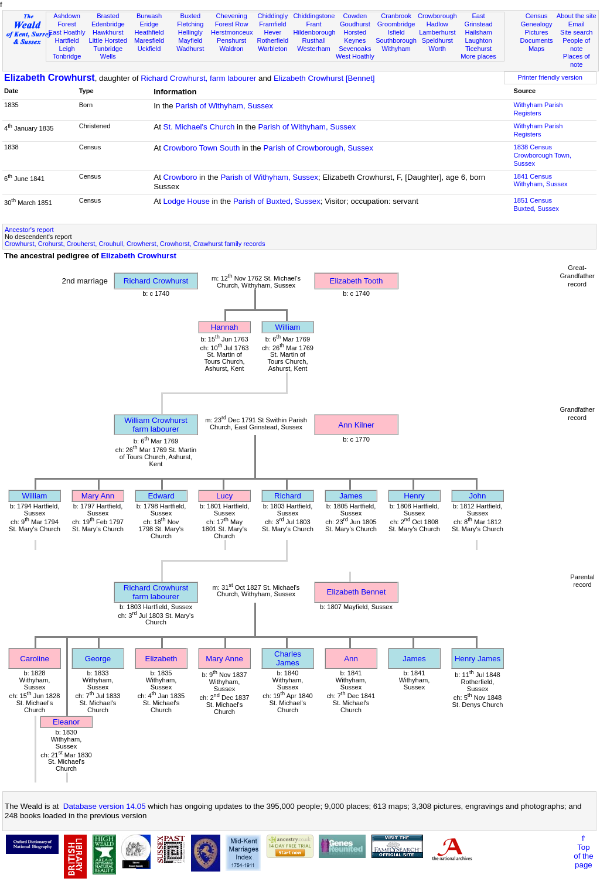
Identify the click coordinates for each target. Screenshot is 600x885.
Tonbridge (67, 56)
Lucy (224, 495)
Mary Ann (97, 495)
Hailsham (478, 32)
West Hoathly (355, 56)
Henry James (478, 658)
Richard (287, 495)
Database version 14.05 (104, 806)
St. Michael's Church (199, 126)
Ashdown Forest (66, 20)
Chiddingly (272, 15)
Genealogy (537, 24)
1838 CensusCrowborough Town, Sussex (543, 155)
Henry (414, 495)
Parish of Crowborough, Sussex (318, 147)
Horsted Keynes (354, 36)
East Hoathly (67, 32)
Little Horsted (108, 40)
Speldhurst (437, 40)
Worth (437, 48)
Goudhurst (355, 24)
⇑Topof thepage (583, 851)
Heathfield (149, 32)
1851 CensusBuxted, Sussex (536, 204)
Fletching (190, 24)
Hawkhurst (108, 32)
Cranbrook (396, 15)
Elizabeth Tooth (356, 280)
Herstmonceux (232, 32)
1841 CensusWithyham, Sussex (541, 180)
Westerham (313, 48)
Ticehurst (478, 48)
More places (478, 56)
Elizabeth (161, 658)
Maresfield (149, 40)
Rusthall (314, 40)
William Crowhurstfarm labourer (155, 424)
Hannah (224, 327)
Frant (314, 24)
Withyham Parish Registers (538, 109)
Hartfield (66, 40)
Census (537, 15)
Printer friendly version (549, 77)
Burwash (149, 15)
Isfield (396, 32)
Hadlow (437, 24)
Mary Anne (224, 658)
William (288, 327)
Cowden (355, 15)
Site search (576, 32)
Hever (273, 32)
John (477, 495)
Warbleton (272, 48)
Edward (161, 495)
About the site (576, 15)
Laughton (478, 40)
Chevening (231, 15)
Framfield (272, 24)
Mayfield (190, 40)
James (350, 495)
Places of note (576, 60)
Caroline (34, 658)
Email (576, 24)
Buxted (190, 15)
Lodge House (186, 201)
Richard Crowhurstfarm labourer (156, 592)
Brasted (108, 15)
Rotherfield (272, 40)
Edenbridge (108, 24)
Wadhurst (190, 48)
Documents (536, 40)
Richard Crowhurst (156, 280)
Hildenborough (314, 32)
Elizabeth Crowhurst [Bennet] (324, 78)
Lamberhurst (437, 32)
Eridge (149, 24)
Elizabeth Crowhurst (49, 78)
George (98, 658)
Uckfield (149, 48)
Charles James (287, 658)
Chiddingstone (314, 15)
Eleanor (66, 721)
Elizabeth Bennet (356, 591)
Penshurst (231, 40)
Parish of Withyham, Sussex (224, 105)
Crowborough (437, 15)
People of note (576, 44)
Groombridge (396, 24)
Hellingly (190, 32)
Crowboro (180, 177)
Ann (351, 658)
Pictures (536, 32)
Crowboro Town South (201, 147)
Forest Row (231, 24)
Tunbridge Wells (108, 52)
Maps (536, 48)
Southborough (396, 40)
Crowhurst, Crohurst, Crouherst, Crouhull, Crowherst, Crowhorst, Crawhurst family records (135, 243)
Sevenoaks (355, 48)
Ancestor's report (29, 229)
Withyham (395, 48)
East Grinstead (478, 20)
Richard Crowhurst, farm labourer (198, 78)
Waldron (232, 48)
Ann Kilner (356, 425)
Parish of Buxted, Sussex (277, 201)
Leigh (66, 48)
